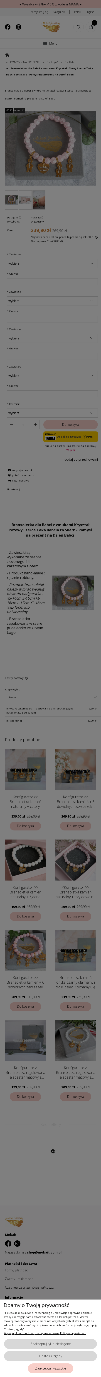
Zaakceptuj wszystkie (50, 1368)
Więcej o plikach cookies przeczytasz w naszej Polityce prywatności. (45, 1333)
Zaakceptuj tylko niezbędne (50, 1344)
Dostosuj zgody (50, 1356)
